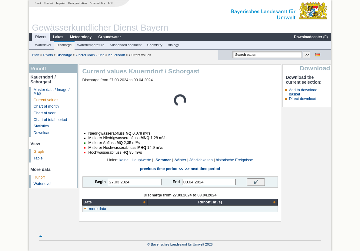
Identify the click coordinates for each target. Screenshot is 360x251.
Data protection (77, 3)
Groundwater (109, 37)
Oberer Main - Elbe (90, 55)
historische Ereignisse (234, 160)
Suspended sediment (126, 45)
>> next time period (202, 169)
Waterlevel (43, 45)
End (176, 182)
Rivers (40, 37)
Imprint (60, 3)
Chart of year (45, 113)
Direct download (302, 99)
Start (38, 3)
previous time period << (161, 169)
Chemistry (154, 45)
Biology (173, 45)
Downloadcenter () (311, 37)
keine (123, 160)
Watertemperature (91, 45)
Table (38, 158)
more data (97, 209)
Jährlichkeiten (201, 160)
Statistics (41, 126)
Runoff (39, 177)
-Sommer (162, 160)
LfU (110, 3)
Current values (46, 100)
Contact (48, 3)
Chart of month (46, 106)
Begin (100, 182)
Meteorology (81, 37)
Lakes (58, 37)
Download (42, 133)
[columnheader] (115, 202)
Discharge (64, 45)
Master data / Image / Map (52, 92)
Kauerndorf (116, 55)
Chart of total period (50, 120)
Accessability (97, 3)
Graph (39, 151)
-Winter (180, 160)
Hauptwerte (141, 160)
